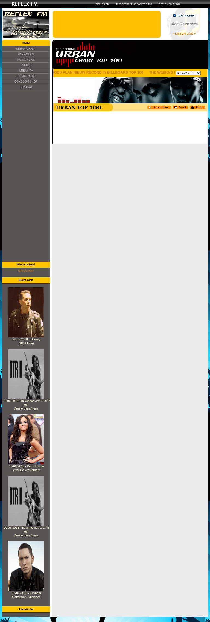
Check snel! (26, 270)
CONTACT (26, 87)
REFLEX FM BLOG (169, 4)
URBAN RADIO (25, 76)
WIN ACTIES (26, 54)
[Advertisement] (26, 176)
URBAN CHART (26, 48)
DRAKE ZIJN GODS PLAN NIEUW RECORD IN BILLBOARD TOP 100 (88, 72)
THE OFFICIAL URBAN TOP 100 (134, 4)
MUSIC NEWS (26, 59)
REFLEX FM (102, 4)
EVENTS (26, 65)
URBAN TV (26, 70)
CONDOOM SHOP (25, 81)
